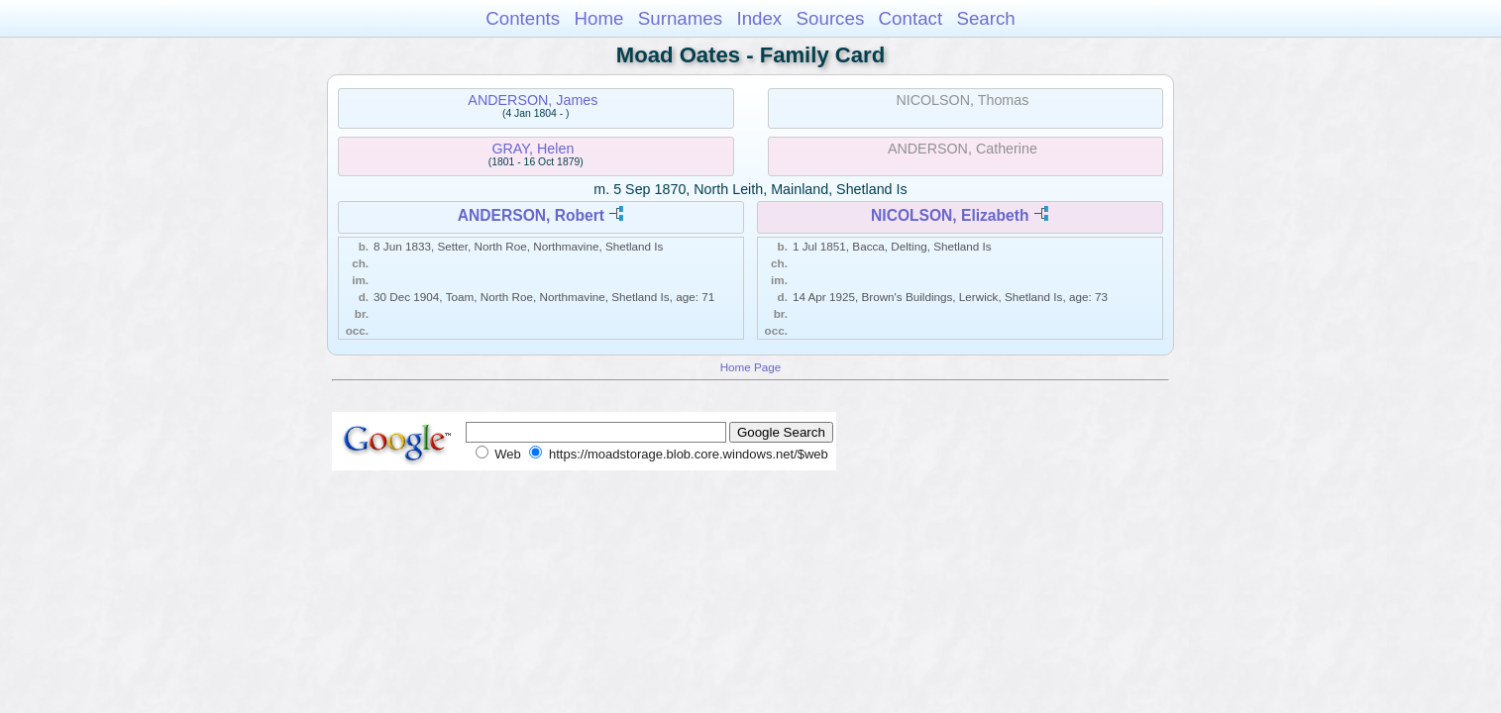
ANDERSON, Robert (531, 215)
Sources (831, 18)
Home (598, 18)
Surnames (680, 18)
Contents (522, 18)
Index (759, 18)
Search (985, 18)
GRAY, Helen (532, 148)
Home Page (751, 366)
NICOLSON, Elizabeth (949, 215)
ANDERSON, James (532, 100)
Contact (911, 18)
